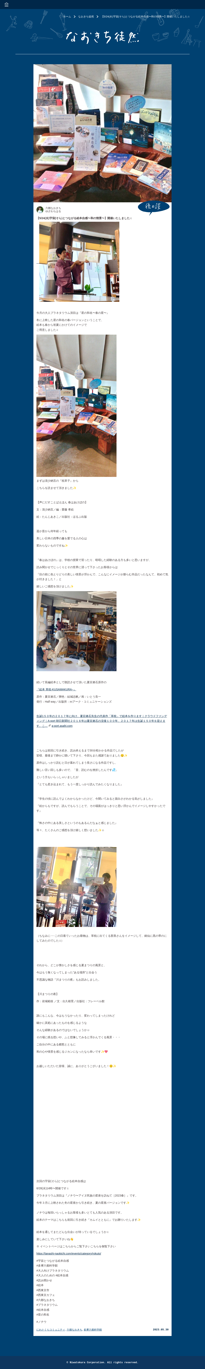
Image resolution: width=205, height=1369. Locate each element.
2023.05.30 (161, 1329)
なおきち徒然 (86, 16)
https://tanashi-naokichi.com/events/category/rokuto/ (68, 1253)
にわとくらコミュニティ (50, 1329)
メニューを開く (6, 4)
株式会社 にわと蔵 (195, 4)
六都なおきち (74, 1329)
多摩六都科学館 (93, 1329)
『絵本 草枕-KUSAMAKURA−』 (56, 689)
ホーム (67, 16)
